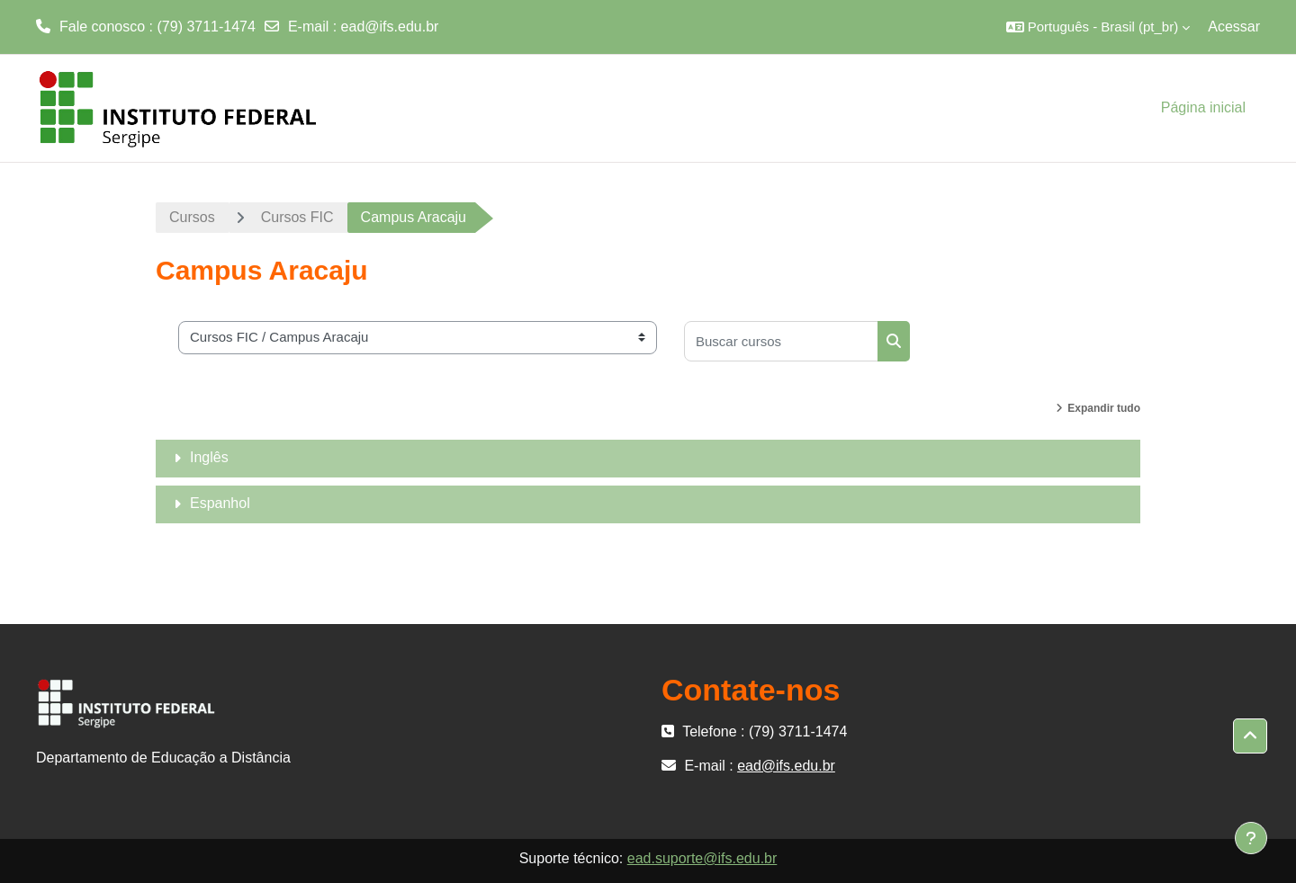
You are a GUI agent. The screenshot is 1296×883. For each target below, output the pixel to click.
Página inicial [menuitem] (1203, 107)
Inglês (209, 457)
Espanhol (220, 503)
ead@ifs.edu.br (390, 26)
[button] (1098, 27)
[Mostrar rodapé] (1251, 838)
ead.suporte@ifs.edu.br (702, 858)
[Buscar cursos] (781, 341)
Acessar (1234, 26)
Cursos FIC (297, 217)
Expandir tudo (1103, 408)
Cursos (192, 217)
